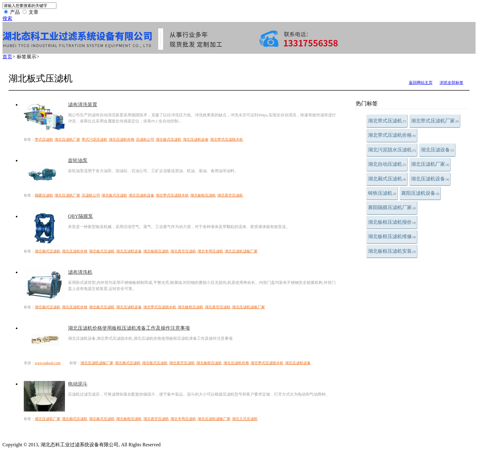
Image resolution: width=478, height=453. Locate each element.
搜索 (7, 18)
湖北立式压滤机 (245, 419)
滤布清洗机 (80, 272)
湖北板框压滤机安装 (392, 251)
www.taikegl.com (48, 363)
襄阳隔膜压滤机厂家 (392, 207)
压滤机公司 (145, 139)
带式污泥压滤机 (94, 139)
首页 (7, 56)
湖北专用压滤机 (210, 251)
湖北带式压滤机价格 (392, 135)
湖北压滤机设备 (430, 178)
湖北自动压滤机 (387, 164)
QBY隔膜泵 (80, 216)
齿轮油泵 (77, 160)
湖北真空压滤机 (230, 195)
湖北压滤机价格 (121, 139)
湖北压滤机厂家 (430, 164)
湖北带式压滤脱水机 (226, 139)
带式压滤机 (44, 139)
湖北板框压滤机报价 (392, 222)
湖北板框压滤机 (203, 195)
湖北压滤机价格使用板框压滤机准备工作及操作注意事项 (129, 328)
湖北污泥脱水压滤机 (392, 149)
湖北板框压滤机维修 (392, 236)
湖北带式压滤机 (387, 120)
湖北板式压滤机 (168, 139)
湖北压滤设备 (437, 149)
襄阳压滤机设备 (420, 193)
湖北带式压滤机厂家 (435, 120)
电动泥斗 (77, 383)
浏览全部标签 (451, 82)
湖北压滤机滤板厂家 (241, 251)
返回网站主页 (421, 82)
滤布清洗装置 (82, 104)
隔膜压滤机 (44, 195)
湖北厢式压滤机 (387, 178)
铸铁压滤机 (382, 193)
